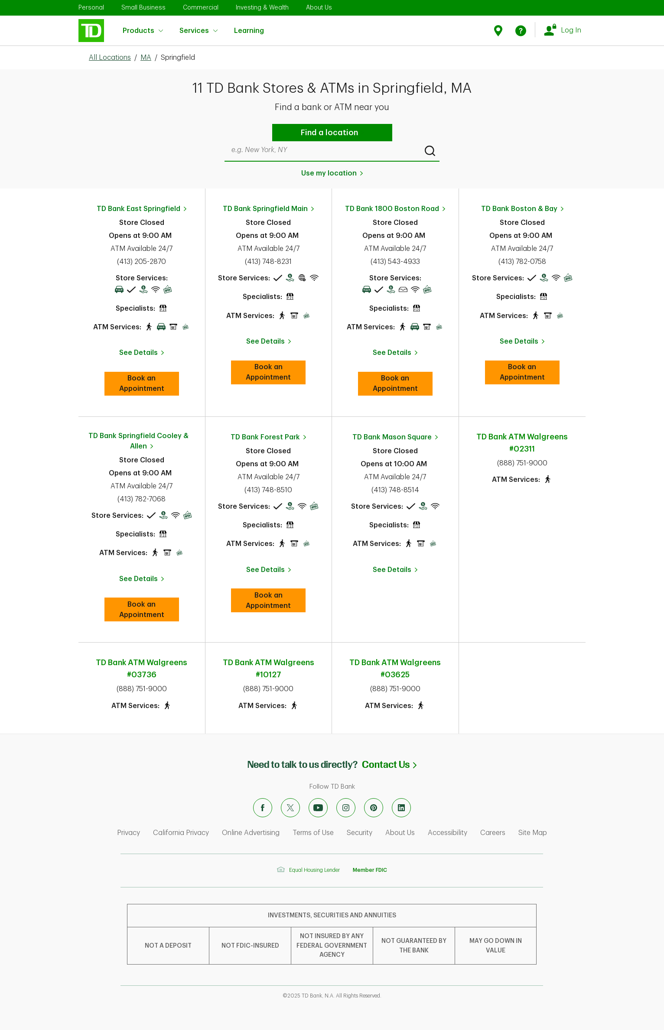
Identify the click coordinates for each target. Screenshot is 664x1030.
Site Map (532, 832)
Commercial (200, 7)
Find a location (329, 132)
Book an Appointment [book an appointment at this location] (149, 383)
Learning (249, 25)
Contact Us (389, 764)
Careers (492, 832)
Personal (91, 7)
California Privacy (181, 832)
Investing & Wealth (262, 7)
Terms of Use (313, 832)
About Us (319, 7)
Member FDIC (370, 870)
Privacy (128, 832)
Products (143, 30)
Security (359, 832)
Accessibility (447, 832)
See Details (138, 352)
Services (198, 30)
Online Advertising (251, 832)
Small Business (143, 7)
